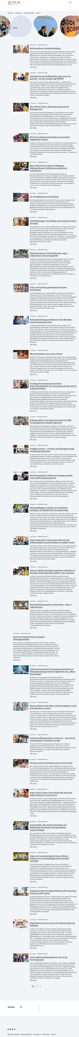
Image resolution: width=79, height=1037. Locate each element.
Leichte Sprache (14, 1034)
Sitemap (53, 1034)
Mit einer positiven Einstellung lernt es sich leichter (51, 763)
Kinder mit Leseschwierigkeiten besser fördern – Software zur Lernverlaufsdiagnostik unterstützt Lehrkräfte (50, 858)
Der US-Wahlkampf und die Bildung (44, 197)
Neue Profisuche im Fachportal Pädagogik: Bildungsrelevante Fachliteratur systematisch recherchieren (48, 168)
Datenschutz (37, 1034)
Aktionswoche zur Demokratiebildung (45, 48)
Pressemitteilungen (29, 13)
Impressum (46, 1034)
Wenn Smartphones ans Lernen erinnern (46, 354)
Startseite (10, 13)
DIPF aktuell (18, 13)
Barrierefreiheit (26, 1034)
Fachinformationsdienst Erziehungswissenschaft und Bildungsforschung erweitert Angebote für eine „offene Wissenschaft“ (52, 671)
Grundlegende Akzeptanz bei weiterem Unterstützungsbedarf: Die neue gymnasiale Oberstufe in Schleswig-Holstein (53, 386)
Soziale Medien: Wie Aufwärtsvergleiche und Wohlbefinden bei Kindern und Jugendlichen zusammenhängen (48, 827)
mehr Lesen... (33, 67)
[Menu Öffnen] (70, 2)
